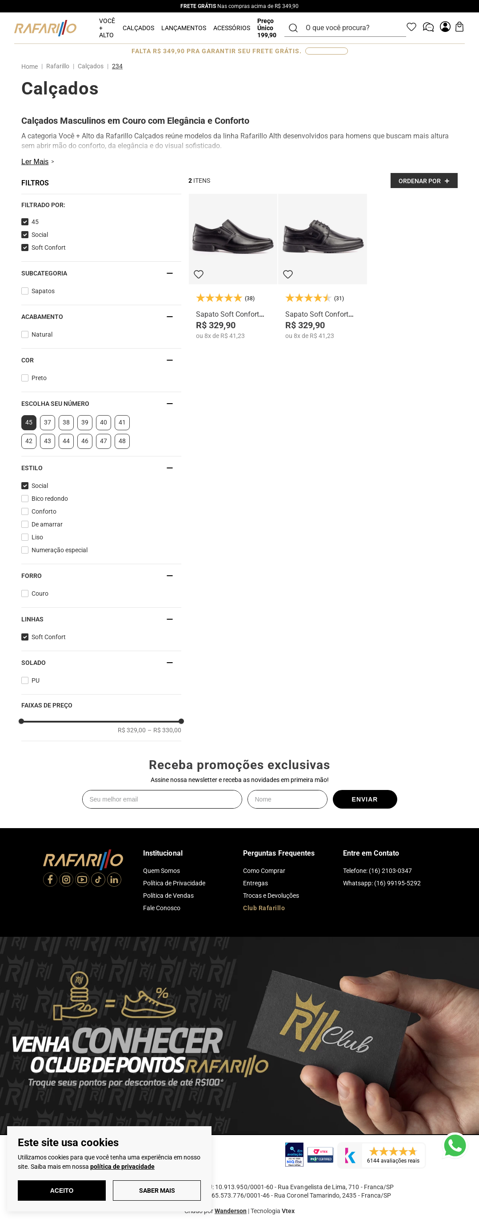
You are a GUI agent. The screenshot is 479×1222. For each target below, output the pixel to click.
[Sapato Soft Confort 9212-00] (322, 266)
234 (117, 66)
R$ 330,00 (164, 730)
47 (103, 440)
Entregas (255, 883)
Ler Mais (34, 161)
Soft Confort (49, 247)
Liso (37, 537)
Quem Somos (161, 870)
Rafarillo (57, 66)
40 (103, 422)
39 (84, 422)
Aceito (62, 1190)
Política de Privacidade (174, 883)
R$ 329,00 (132, 730)
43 (47, 440)
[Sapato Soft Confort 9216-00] (233, 266)
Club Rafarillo (264, 908)
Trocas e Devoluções (271, 895)
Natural (42, 334)
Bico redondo (50, 498)
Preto (39, 377)
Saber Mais (157, 1190)
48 (122, 440)
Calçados (91, 66)
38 (66, 422)
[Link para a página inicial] (31, 66)
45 (35, 221)
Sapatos (43, 291)
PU (36, 680)
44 (66, 440)
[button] (101, 204)
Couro (40, 593)
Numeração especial (60, 550)
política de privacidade (122, 1166)
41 (122, 422)
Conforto (44, 511)
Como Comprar (264, 870)
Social (40, 234)
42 (28, 440)
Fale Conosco (161, 908)
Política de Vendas (168, 895)
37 (47, 422)
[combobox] (351, 28)
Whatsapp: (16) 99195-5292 (382, 883)
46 (84, 440)
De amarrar (47, 524)
